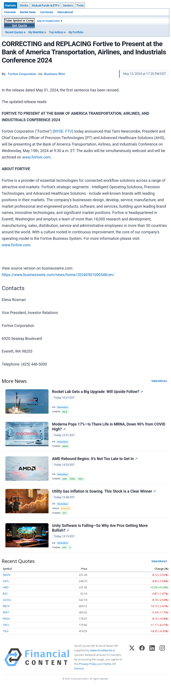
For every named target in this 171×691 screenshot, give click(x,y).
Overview (10, 12)
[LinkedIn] (152, 661)
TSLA (6, 635)
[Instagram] (162, 661)
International (65, 12)
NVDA (73, 480)
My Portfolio (76, 32)
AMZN (6, 579)
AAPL (6, 585)
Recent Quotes (14, 32)
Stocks (24, 5)
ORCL (81, 480)
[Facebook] (142, 661)
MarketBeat (63, 407)
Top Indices (56, 32)
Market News (28, 12)
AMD (65, 480)
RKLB (65, 412)
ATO (65, 515)
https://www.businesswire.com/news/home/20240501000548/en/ (58, 275)
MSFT (6, 616)
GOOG (7, 604)
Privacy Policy (88, 668)
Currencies (46, 12)
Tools (80, 5)
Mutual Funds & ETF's (45, 5)
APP (65, 551)
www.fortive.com (36, 157)
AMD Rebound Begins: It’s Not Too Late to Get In (95, 460)
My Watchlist (36, 32)
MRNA (66, 447)
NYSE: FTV (63, 131)
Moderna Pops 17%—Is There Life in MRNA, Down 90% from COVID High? (103, 427)
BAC (5, 597)
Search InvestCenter (48, 20)
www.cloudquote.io (102, 654)
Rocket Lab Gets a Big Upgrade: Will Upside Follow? (97, 392)
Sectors (68, 5)
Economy (66, 511)
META (6, 610)
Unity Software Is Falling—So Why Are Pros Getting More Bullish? (100, 531)
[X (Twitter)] (131, 661)
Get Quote (19, 26)
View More (158, 381)
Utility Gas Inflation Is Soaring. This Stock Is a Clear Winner (104, 494)
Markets (10, 5)
